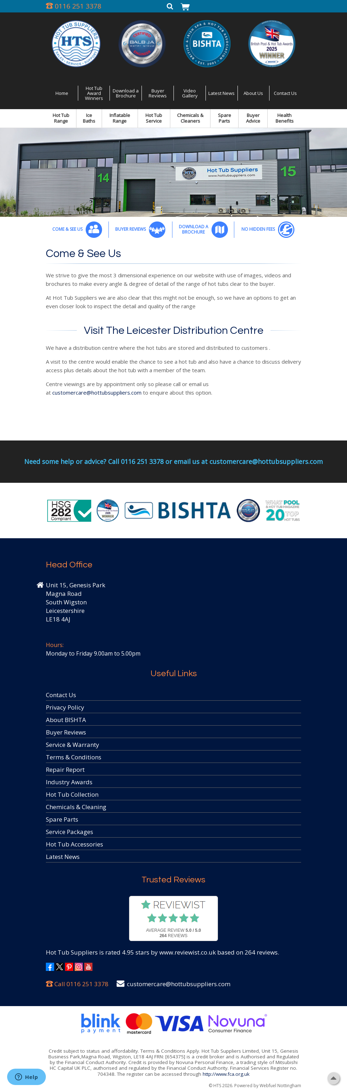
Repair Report (65, 769)
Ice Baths (89, 118)
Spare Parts (224, 118)
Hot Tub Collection (72, 794)
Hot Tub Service (153, 118)
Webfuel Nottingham (280, 1086)
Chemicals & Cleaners (190, 118)
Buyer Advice (253, 118)
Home (61, 93)
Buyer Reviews (158, 93)
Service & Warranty (72, 745)
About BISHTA (66, 720)
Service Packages (69, 832)
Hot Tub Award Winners (94, 93)
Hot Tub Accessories (74, 844)
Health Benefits (285, 118)
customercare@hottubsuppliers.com (97, 392)
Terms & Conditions (73, 757)
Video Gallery (190, 93)
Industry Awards (69, 782)
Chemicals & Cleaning (76, 807)
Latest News (221, 93)
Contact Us (285, 93)
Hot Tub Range (61, 118)
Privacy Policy (65, 707)
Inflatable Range (120, 118)
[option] (173, 172)
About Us (253, 93)
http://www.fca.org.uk (226, 1074)
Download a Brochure (126, 93)
